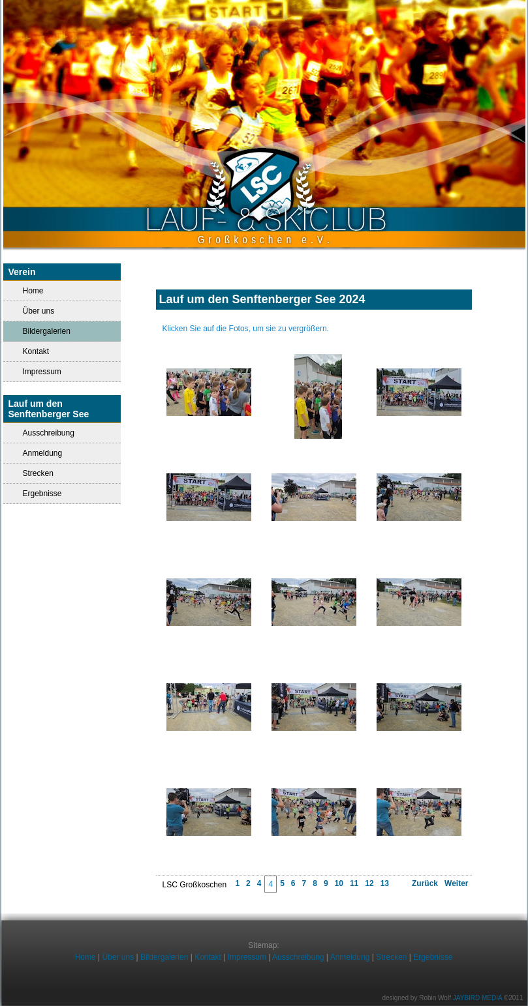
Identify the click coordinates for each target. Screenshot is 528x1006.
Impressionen (314, 315)
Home (33, 290)
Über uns (39, 311)
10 (339, 883)
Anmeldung (43, 453)
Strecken (38, 473)
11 (354, 883)
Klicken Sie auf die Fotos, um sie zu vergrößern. (246, 328)
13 (384, 883)
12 (369, 883)
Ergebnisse (42, 493)
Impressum (42, 371)
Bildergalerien (164, 957)
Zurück (425, 883)
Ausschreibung (48, 432)
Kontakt (36, 351)
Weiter (456, 883)
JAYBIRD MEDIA (477, 997)
